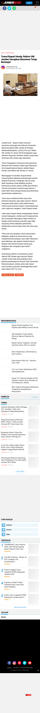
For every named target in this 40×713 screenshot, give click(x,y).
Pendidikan (19, 275)
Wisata (3, 617)
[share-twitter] (9, 8)
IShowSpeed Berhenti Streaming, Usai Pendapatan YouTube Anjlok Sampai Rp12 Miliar (13, 460)
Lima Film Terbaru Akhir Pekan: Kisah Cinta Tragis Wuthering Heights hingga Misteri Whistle (13, 447)
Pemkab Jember (9, 53)
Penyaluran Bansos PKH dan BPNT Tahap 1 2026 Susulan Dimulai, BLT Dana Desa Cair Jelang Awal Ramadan (12, 422)
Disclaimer (16, 667)
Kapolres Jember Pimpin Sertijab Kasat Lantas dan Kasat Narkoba (14, 584)
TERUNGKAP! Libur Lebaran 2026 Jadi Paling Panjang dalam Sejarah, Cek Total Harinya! (14, 547)
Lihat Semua (20, 471)
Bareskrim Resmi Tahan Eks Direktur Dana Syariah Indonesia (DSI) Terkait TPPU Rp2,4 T (13, 434)
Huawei (8, 530)
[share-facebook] (4, 8)
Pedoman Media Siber (26, 667)
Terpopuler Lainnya (20, 607)
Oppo (8, 534)
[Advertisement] (20, 30)
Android (9, 525)
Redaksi (9, 667)
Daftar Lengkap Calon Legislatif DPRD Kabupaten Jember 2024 (14, 572)
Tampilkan (35, 397)
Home (2, 53)
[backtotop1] (38, 670)
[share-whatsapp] (14, 8)
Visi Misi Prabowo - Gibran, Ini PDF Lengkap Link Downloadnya (15, 559)
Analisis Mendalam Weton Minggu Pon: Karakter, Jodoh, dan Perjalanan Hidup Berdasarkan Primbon (14, 409)
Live (28, 3)
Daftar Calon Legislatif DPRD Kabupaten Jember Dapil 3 (15, 596)
